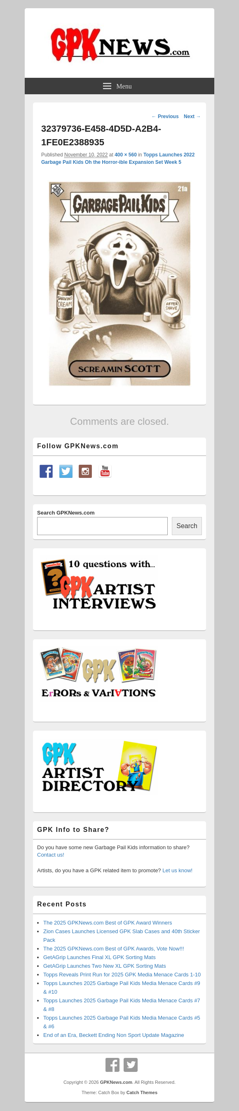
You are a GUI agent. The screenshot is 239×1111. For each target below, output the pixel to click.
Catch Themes (142, 1092)
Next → (192, 116)
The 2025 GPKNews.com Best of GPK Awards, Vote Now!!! (113, 949)
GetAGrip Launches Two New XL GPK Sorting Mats (104, 966)
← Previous (165, 116)
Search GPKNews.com (65, 513)
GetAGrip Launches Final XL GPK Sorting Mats (99, 957)
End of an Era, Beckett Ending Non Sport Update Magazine (113, 1035)
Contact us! (50, 855)
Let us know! (177, 870)
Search (186, 525)
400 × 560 (126, 155)
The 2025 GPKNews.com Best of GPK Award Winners (107, 923)
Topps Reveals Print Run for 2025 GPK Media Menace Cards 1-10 (122, 974)
